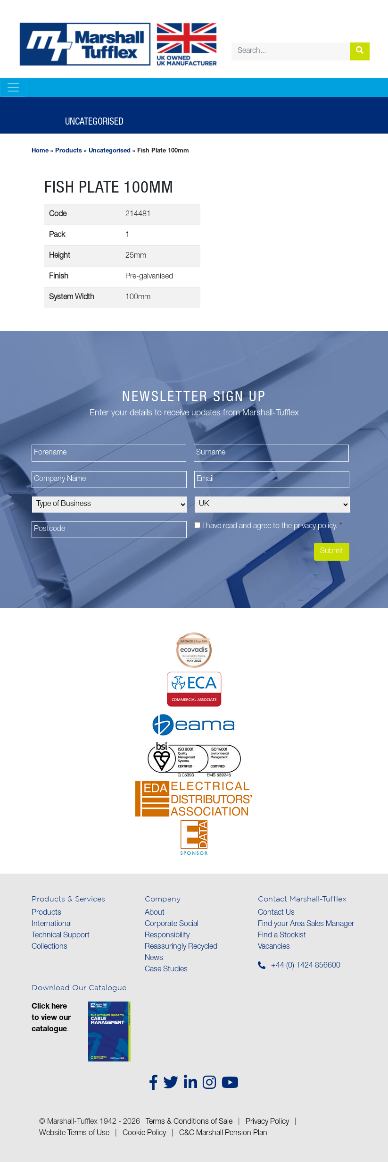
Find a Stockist (282, 936)
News (154, 958)
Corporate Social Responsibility (171, 930)
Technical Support (61, 936)
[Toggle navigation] (13, 87)
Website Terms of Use (74, 1133)
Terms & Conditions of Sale (189, 1122)
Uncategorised (110, 151)
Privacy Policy (267, 1122)
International (52, 924)
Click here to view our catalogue (51, 1018)
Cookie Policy (144, 1133)
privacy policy (315, 526)
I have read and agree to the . (272, 526)
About (155, 913)
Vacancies (274, 947)
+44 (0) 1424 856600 (305, 966)
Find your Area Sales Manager (306, 924)
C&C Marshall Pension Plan (223, 1133)
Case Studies (166, 970)
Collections (49, 947)
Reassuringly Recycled (181, 947)
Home (40, 151)
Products (68, 151)
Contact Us (276, 913)
